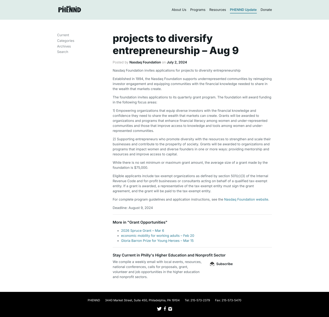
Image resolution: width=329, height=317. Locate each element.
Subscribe (221, 264)
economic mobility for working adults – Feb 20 (157, 235)
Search (62, 52)
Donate (266, 10)
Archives (64, 46)
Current (63, 35)
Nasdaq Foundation (145, 62)
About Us (179, 10)
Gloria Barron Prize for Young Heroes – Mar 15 (157, 240)
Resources (217, 10)
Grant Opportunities (147, 222)
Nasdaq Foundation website (246, 199)
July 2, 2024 (177, 62)
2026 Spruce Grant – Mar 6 (142, 230)
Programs (197, 10)
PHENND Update (243, 10)
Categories (65, 41)
